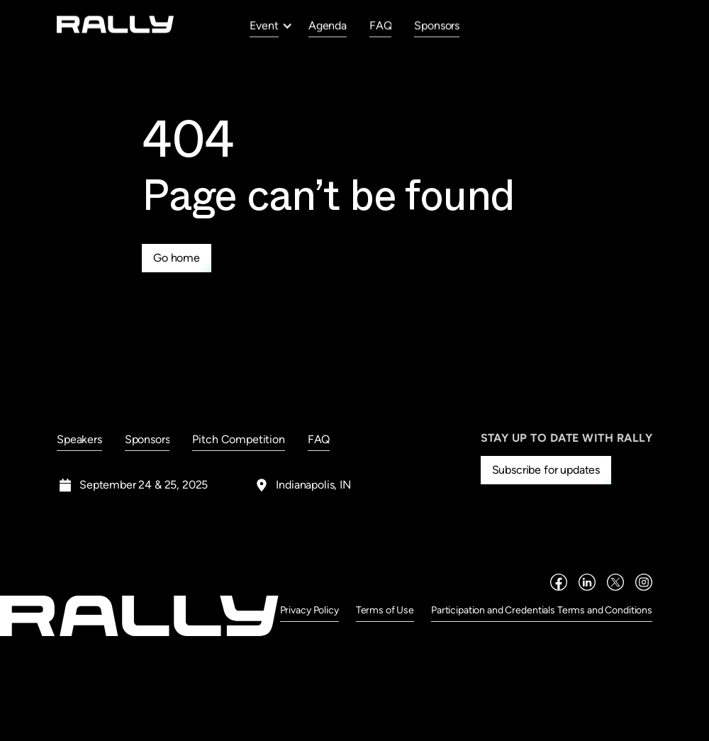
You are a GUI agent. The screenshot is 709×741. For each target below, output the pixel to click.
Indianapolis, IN (313, 484)
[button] (271, 25)
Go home (176, 257)
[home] (115, 24)
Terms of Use (385, 610)
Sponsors (436, 25)
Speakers (79, 439)
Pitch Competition (238, 439)
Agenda (327, 25)
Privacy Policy (309, 610)
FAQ (380, 25)
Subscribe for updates (546, 470)
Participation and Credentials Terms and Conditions (541, 610)
